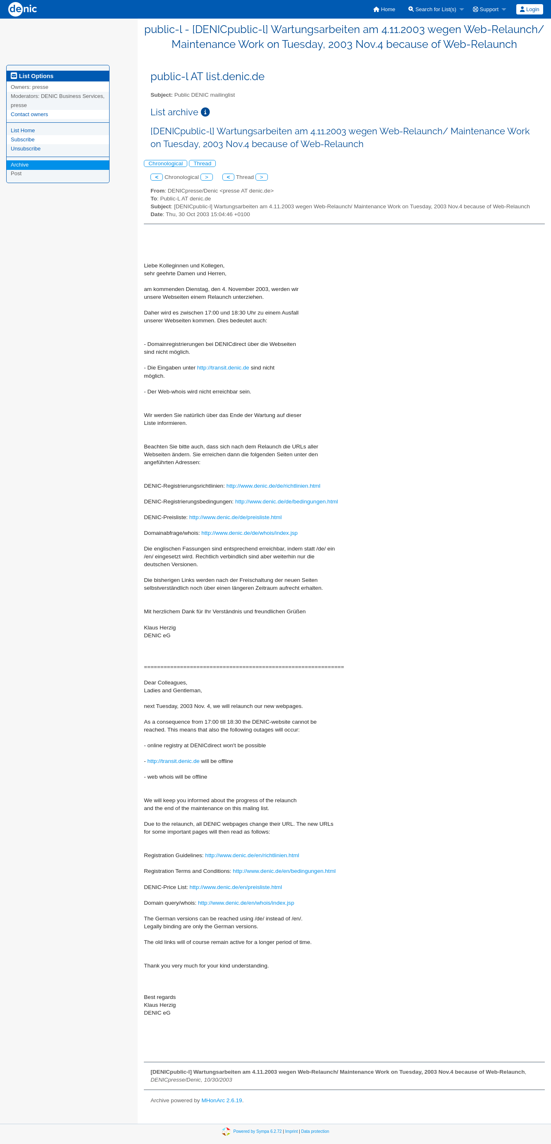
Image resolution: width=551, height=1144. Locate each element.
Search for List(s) (432, 9)
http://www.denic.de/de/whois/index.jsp (249, 533)
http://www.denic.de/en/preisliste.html (236, 887)
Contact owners (29, 114)
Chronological (165, 163)
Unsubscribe (26, 148)
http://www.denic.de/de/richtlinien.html (273, 486)
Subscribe (23, 139)
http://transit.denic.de (223, 368)
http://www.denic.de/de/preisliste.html (235, 517)
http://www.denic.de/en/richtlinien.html (252, 855)
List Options (32, 76)
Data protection (315, 1131)
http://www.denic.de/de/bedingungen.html (286, 501)
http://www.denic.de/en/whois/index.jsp (246, 903)
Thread (202, 163)
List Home (23, 130)
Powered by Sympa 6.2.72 (257, 1131)
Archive (20, 165)
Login (529, 9)
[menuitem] (384, 9)
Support (486, 9)
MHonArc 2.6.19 (221, 1100)
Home (384, 9)
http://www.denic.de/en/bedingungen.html (284, 871)
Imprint (291, 1131)
